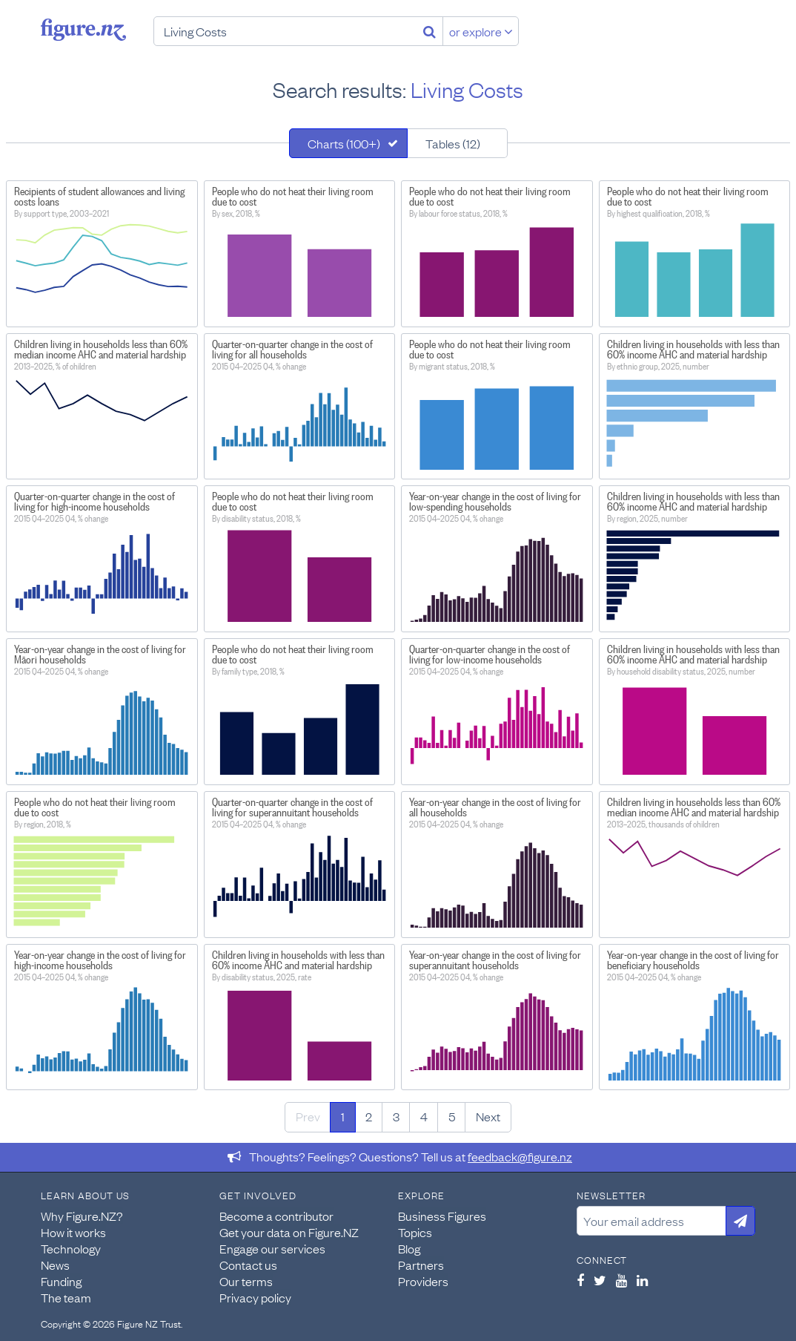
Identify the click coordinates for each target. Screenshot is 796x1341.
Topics (415, 1232)
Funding (61, 1281)
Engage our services (272, 1248)
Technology (71, 1248)
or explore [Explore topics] (481, 31)
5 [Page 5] (451, 1116)
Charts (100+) (344, 143)
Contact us (248, 1264)
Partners (421, 1264)
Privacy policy (255, 1297)
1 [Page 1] (343, 1116)
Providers (423, 1281)
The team (66, 1297)
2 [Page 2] (368, 1116)
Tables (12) (452, 143)
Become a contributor (276, 1215)
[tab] (348, 143)
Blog (409, 1248)
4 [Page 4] (424, 1116)
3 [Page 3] (396, 1116)
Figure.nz (83, 30)
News (55, 1264)
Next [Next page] (488, 1116)
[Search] (429, 31)
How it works (73, 1232)
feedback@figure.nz (520, 1156)
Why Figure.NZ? (82, 1215)
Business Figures (442, 1215)
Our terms (246, 1281)
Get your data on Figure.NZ (289, 1232)
